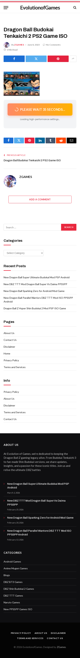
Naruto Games (12, 602)
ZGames (61, 647)
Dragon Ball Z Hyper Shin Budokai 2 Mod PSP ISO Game (35, 308)
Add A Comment (40, 199)
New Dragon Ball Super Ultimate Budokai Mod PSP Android (37, 277)
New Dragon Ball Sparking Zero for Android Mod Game (34, 290)
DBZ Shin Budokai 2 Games (19, 588)
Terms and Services (15, 367)
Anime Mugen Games (16, 568)
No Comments (52, 44)
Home (7, 353)
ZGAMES (19, 44)
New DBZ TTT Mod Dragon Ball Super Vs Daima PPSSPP (35, 284)
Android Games (12, 561)
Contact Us (10, 339)
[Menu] (6, 8)
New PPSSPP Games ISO (18, 609)
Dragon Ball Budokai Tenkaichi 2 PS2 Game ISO (32, 160)
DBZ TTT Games (13, 595)
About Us (9, 333)
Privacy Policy (11, 360)
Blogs (7, 575)
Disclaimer (9, 346)
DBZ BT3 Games (13, 581)
